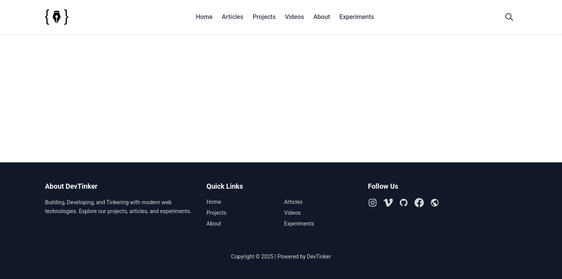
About (321, 17)
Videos (294, 17)
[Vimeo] (388, 202)
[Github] (403, 202)
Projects (264, 17)
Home (204, 17)
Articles (232, 17)
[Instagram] (372, 202)
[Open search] (509, 17)
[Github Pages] (434, 202)
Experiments (356, 17)
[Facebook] (419, 202)
